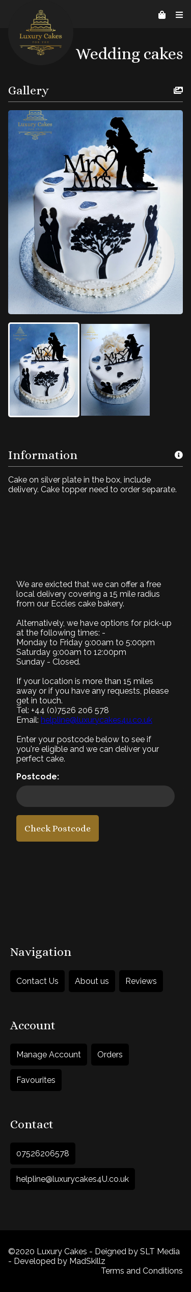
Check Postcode (57, 828)
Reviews (141, 981)
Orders (110, 1054)
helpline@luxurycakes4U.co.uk (72, 1179)
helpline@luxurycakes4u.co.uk (96, 720)
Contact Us (37, 981)
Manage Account (48, 1054)
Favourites (36, 1080)
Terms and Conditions (142, 1271)
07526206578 (42, 1153)
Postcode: (37, 776)
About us (92, 981)
